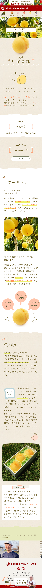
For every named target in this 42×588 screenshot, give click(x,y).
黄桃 (35, 535)
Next (40, 14)
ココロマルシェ (12, 535)
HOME (4, 535)
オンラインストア (24, 535)
